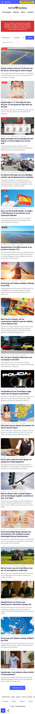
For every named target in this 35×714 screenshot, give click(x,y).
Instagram (22, 701)
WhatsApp (5, 701)
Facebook (13, 701)
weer (23, 12)
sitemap (29, 697)
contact (18, 697)
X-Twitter (30, 701)
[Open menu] (2, 2)
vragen (13, 697)
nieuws (16, 12)
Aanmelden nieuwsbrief (27, 1)
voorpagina (6, 12)
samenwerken (6, 697)
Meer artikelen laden (17, 687)
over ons (23, 697)
